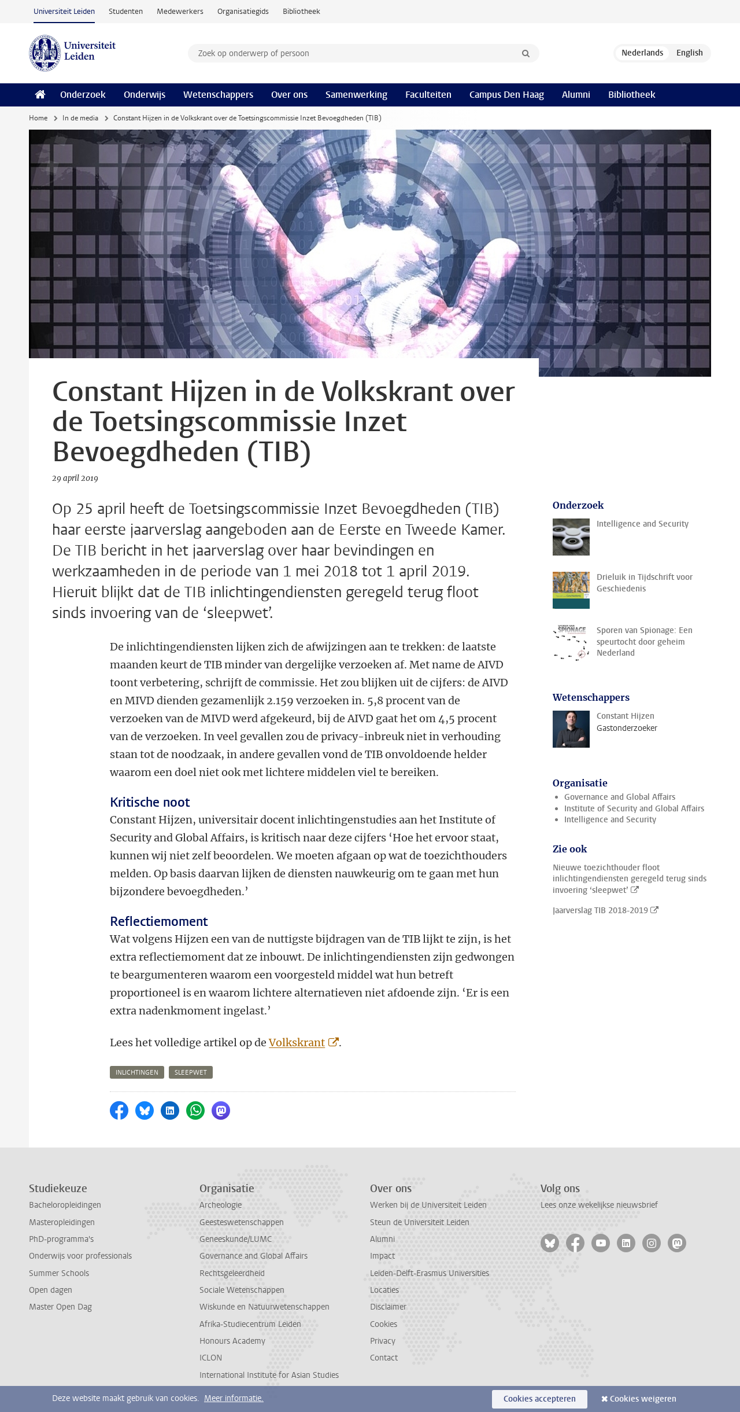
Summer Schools (59, 1273)
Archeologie (220, 1205)
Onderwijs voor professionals (80, 1256)
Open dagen (50, 1290)
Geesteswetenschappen (241, 1222)
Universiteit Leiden (64, 11)
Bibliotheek (301, 11)
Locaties (384, 1290)
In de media (80, 118)
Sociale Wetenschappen (241, 1290)
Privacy (382, 1341)
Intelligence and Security (610, 819)
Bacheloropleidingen (65, 1205)
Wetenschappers (218, 95)
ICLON (210, 1357)
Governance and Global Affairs (619, 797)
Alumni (576, 95)
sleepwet (191, 1072)
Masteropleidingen (62, 1222)
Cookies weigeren (643, 1398)
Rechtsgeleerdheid (232, 1273)
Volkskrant (297, 1042)
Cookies (383, 1324)
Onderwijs (144, 95)
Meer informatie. (234, 1398)
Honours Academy (232, 1341)
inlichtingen (137, 1072)
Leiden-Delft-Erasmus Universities (429, 1273)
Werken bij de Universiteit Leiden (428, 1205)
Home (38, 118)
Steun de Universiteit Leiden (419, 1222)
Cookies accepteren (540, 1398)
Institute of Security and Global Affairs (634, 808)
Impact (382, 1256)
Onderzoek (83, 95)
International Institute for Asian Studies (269, 1375)
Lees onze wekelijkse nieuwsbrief (599, 1205)
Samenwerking (356, 95)
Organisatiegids (243, 11)
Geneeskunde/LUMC (235, 1239)
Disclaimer (388, 1306)
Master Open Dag (60, 1306)
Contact (384, 1357)
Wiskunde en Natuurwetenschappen (264, 1306)
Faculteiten (428, 95)
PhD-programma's (61, 1239)
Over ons (289, 95)
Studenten (126, 11)
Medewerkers (180, 11)
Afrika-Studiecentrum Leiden (250, 1324)
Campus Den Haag (506, 95)
